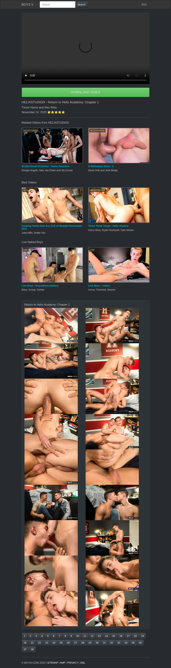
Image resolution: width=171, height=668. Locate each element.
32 (111, 642)
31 (104, 642)
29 (90, 642)
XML (82, 662)
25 (61, 642)
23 (46, 642)
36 (140, 642)
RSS (144, 4)
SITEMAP (52, 662)
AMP (62, 662)
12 (92, 636)
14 (106, 636)
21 (32, 642)
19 (142, 636)
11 (84, 636)
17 (128, 636)
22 (39, 642)
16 (121, 636)
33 (118, 642)
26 (68, 642)
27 (75, 642)
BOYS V (28, 4)
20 (25, 642)
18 (135, 636)
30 (97, 642)
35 (133, 642)
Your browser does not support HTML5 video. (86, 48)
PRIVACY (72, 662)
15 (113, 636)
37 (25, 649)
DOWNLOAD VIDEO (85, 92)
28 (82, 642)
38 (32, 649)
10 (77, 636)
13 (99, 636)
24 (54, 642)
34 (126, 642)
